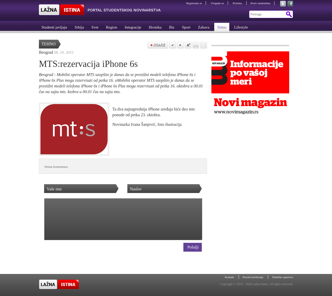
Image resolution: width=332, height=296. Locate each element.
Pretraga (288, 14)
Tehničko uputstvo (282, 277)
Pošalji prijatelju (203, 46)
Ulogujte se (217, 3)
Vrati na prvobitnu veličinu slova (180, 46)
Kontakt (230, 277)
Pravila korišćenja (253, 277)
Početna (238, 3)
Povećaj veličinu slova (187, 46)
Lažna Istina (100, 9)
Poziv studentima (260, 3)
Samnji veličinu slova (172, 46)
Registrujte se (194, 3)
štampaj (195, 46)
